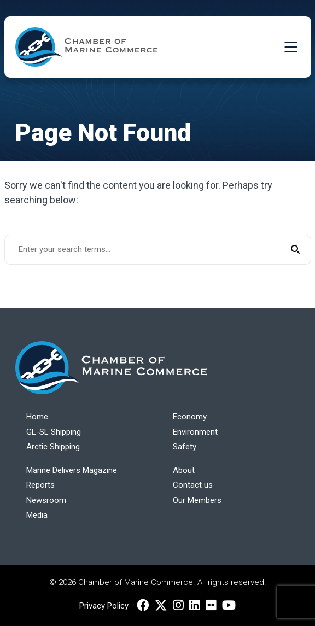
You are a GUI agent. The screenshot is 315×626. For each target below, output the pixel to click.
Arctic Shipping (53, 447)
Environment (195, 432)
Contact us (193, 485)
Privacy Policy (104, 606)
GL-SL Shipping (53, 432)
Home (37, 417)
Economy (190, 417)
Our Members (197, 500)
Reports (40, 485)
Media (37, 515)
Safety (184, 447)
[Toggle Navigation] (291, 47)
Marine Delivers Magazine (71, 470)
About (184, 470)
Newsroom (46, 500)
